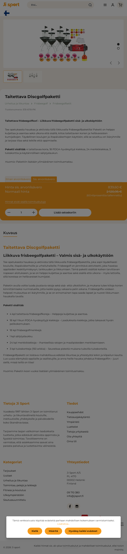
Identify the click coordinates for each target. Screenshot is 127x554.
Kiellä (35, 531)
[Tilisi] (112, 4)
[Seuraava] (118, 63)
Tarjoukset (9, 470)
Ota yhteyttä (74, 436)
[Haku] (90, 4)
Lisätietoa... (63, 523)
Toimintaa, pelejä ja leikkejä (19, 485)
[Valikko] (105, 4)
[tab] (10, 233)
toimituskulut (70, 545)
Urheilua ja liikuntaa (15, 480)
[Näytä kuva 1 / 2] (118, 44)
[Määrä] (21, 212)
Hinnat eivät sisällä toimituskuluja (25, 201)
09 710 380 (73, 492)
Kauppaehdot (75, 412)
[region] (63, 51)
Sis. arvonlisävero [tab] (44, 179)
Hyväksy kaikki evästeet (83, 531)
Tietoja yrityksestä (77, 431)
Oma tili (72, 441)
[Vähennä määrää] (9, 212)
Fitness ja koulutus (14, 490)
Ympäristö (73, 421)
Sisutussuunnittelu (14, 499)
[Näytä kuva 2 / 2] (118, 48)
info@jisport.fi (75, 496)
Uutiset (7, 475)
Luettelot (72, 426)
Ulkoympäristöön (13, 495)
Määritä (53, 531)
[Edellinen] (111, 63)
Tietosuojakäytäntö (78, 417)
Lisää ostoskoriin (63, 212)
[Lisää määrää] (33, 212)
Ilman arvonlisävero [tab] (18, 179)
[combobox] (56, 4)
